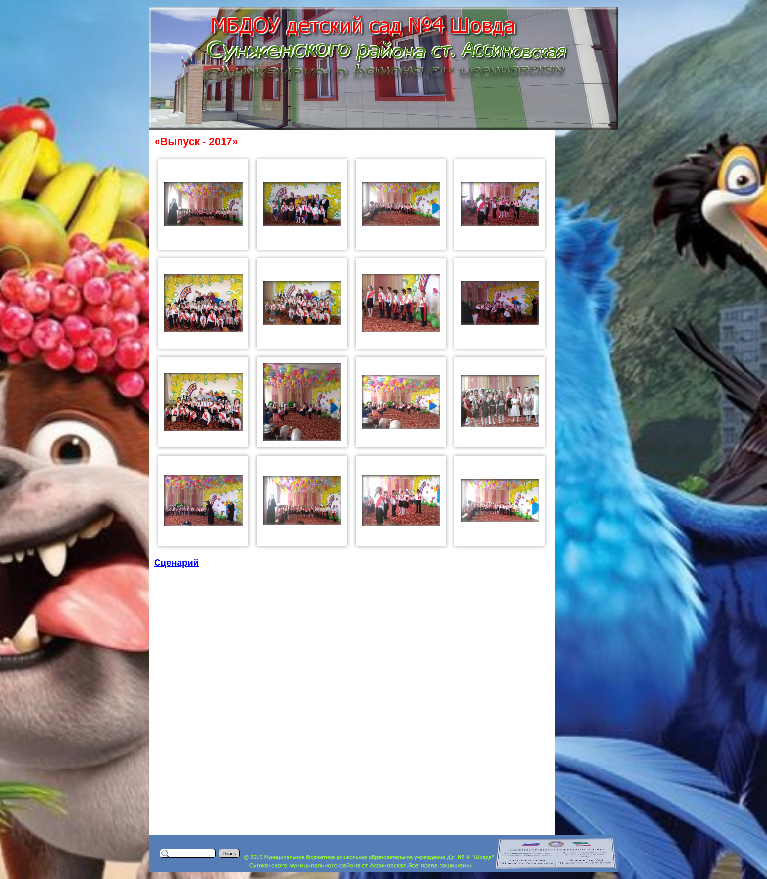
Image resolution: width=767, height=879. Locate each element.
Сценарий (176, 562)
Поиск (229, 853)
